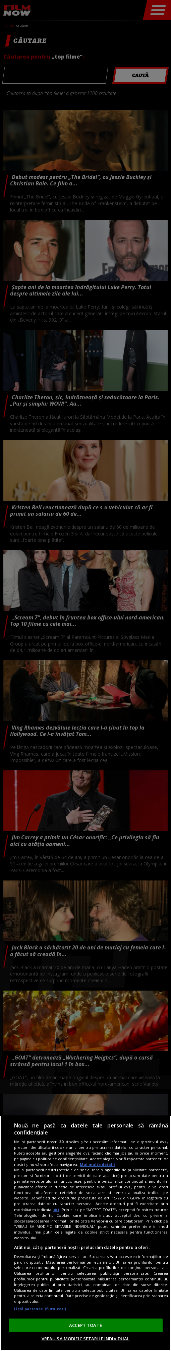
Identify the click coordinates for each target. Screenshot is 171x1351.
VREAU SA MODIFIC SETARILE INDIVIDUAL (86, 1339)
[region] (85, 1233)
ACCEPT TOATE (85, 1325)
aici (56, 1209)
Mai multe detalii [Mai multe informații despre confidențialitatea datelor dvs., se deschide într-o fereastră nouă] (97, 1164)
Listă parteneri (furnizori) (40, 1308)
